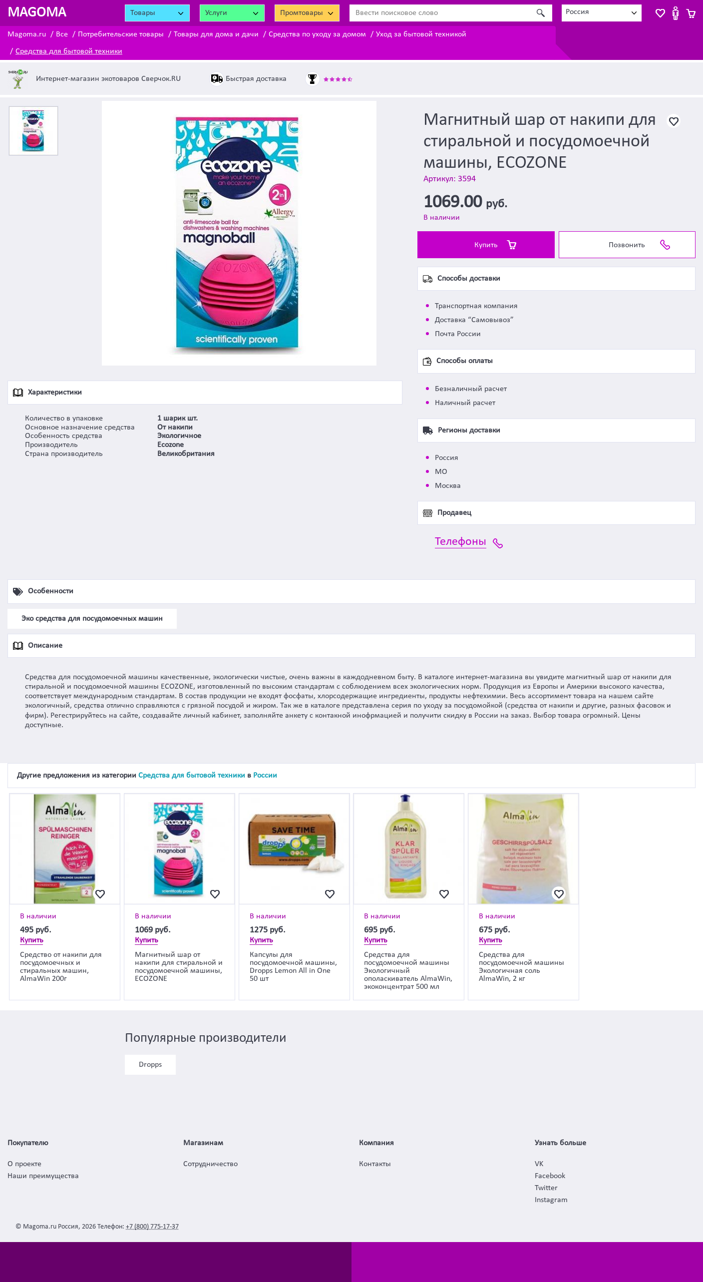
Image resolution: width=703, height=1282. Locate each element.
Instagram (551, 1200)
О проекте (24, 1164)
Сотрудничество (210, 1164)
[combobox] (602, 12)
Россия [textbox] (577, 12)
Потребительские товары (121, 34)
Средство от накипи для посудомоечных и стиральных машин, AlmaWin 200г (61, 967)
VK (539, 1164)
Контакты (375, 1164)
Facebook (550, 1176)
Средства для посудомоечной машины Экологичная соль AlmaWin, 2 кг (521, 967)
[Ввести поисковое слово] (440, 12)
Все (62, 34)
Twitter (546, 1188)
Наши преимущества (43, 1176)
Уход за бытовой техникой (421, 34)
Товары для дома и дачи (216, 34)
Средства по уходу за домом (317, 34)
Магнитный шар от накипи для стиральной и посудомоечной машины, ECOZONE (179, 967)
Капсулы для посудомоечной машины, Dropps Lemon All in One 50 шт (293, 967)
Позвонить (627, 245)
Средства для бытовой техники (68, 51)
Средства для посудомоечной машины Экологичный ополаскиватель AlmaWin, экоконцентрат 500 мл (408, 971)
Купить (486, 245)
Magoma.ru (26, 34)
